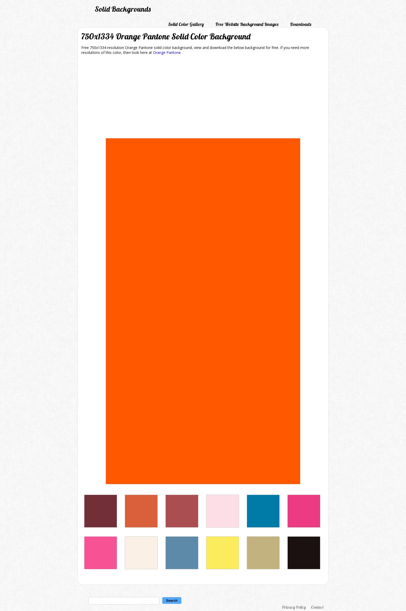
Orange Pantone (167, 52)
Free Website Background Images (246, 24)
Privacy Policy (294, 607)
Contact (317, 607)
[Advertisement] (203, 97)
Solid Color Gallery (186, 24)
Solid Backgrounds (123, 8)
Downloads (300, 24)
